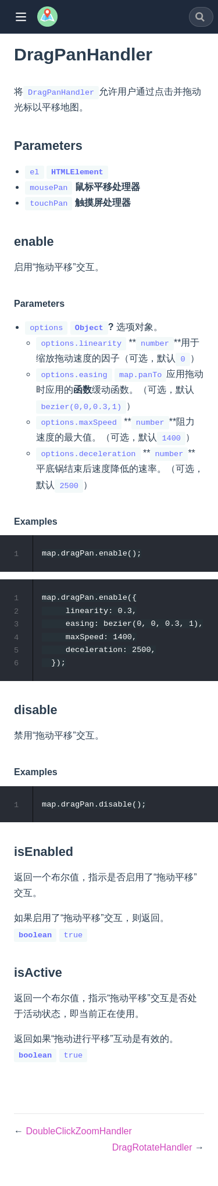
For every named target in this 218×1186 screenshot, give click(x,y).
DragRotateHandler (153, 1150)
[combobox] (201, 17)
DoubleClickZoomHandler (78, 1135)
